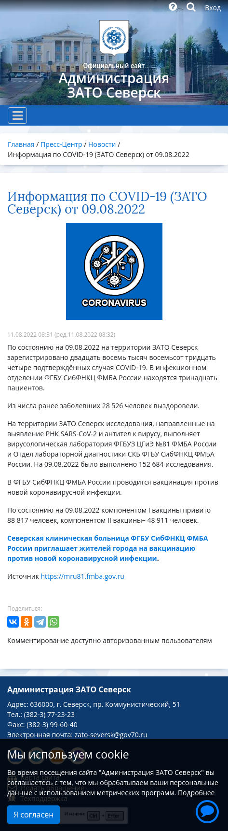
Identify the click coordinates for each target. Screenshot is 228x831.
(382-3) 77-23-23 (49, 714)
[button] (207, 810)
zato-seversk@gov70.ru (111, 734)
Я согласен (33, 814)
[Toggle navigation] (17, 115)
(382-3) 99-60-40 (52, 724)
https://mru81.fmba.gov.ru (82, 576)
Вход (213, 7)
